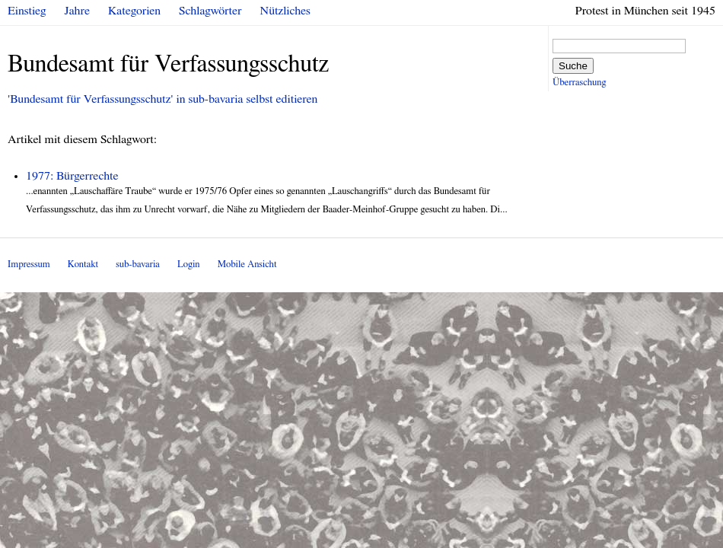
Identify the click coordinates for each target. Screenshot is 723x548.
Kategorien (134, 11)
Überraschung (579, 83)
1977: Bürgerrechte (72, 176)
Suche (573, 66)
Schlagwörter (210, 11)
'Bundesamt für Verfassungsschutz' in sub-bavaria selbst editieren (162, 99)
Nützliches (285, 11)
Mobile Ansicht (247, 264)
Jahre (77, 11)
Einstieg (27, 11)
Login (188, 264)
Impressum (29, 264)
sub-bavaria (137, 264)
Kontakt (83, 264)
